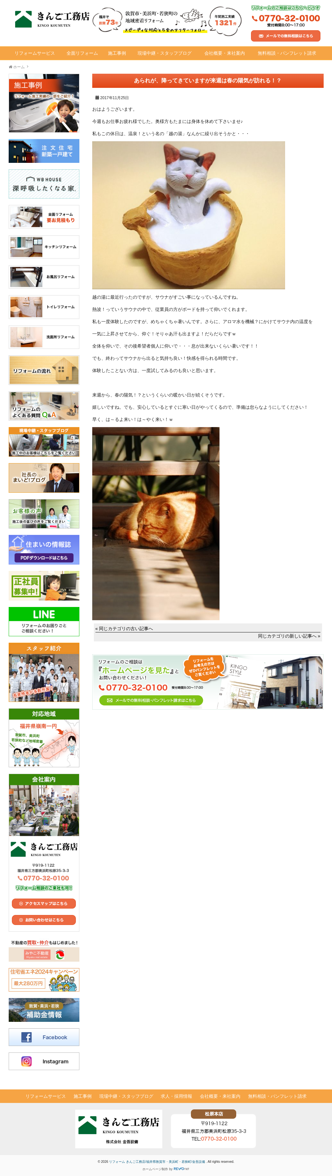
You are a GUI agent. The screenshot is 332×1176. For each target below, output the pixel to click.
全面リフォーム (82, 53)
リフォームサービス (34, 53)
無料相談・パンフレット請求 (287, 53)
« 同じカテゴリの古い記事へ (124, 628)
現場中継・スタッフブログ (165, 53)
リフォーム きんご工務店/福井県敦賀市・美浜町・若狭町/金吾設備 (157, 1161)
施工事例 (117, 53)
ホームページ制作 (155, 1169)
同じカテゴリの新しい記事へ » (289, 636)
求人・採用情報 (176, 1096)
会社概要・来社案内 (224, 53)
